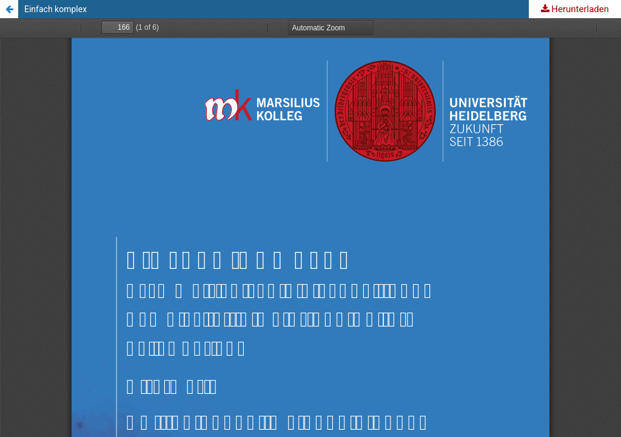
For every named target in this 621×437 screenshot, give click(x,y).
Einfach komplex (55, 9)
